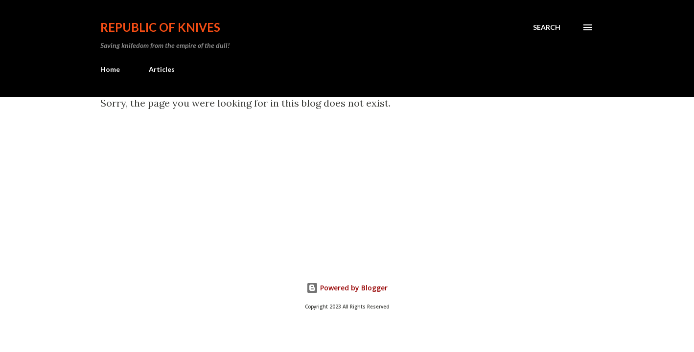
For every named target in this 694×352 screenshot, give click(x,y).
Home (110, 69)
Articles (162, 69)
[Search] (546, 27)
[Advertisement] (380, 182)
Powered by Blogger (347, 287)
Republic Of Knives (160, 27)
